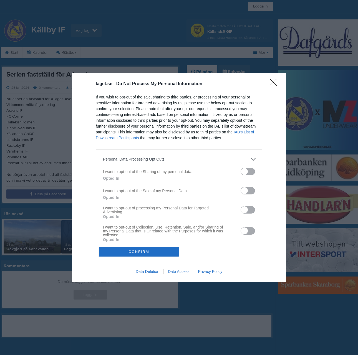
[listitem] (179, 159)
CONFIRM (138, 252)
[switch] (248, 171)
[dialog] (179, 177)
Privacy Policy (210, 271)
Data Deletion (147, 271)
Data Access (179, 271)
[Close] (275, 84)
